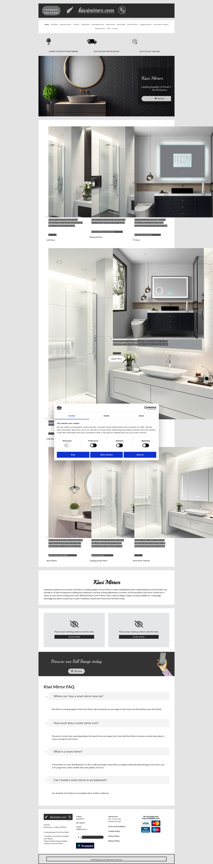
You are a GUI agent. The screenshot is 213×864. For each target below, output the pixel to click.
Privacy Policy (113, 836)
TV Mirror (76, 24)
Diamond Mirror (132, 24)
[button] (51, 240)
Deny (73, 455)
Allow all (139, 455)
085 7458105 (80, 823)
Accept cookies (74, 637)
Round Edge (121, 24)
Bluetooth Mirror (65, 24)
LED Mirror (54, 24)
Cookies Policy (114, 831)
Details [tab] (106, 416)
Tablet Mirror (85, 24)
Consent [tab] (71, 416)
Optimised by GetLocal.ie (114, 860)
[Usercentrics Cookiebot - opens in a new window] (146, 408)
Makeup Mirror (100, 28)
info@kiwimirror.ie (81, 829)
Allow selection (106, 455)
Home (47, 24)
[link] (74, 624)
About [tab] (141, 416)
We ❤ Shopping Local (98, 860)
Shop (108, 28)
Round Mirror (110, 24)
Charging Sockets (145, 24)
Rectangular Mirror (98, 24)
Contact (115, 28)
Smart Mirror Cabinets (160, 24)
